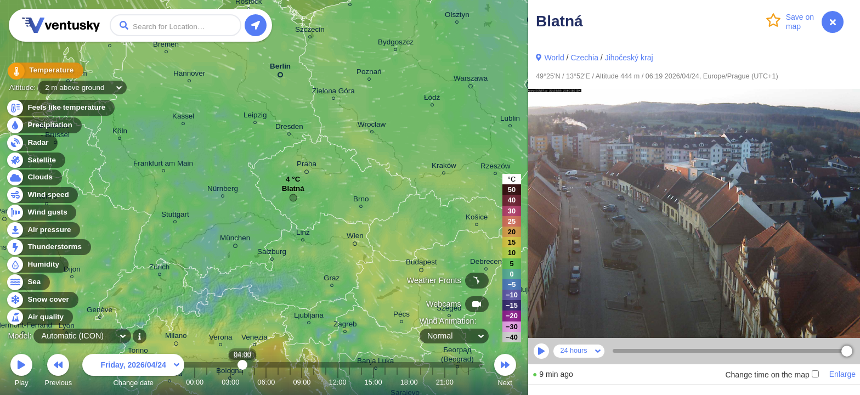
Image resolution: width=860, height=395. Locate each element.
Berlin (280, 68)
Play (21, 372)
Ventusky (59, 25)
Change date (133, 372)
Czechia (584, 57)
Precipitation (43, 125)
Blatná (293, 191)
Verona (221, 339)
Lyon (67, 327)
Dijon (72, 270)
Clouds (34, 177)
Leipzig (255, 116)
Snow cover (42, 300)
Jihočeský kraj (629, 57)
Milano (176, 337)
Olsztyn (457, 16)
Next (505, 372)
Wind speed (42, 195)
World (554, 57)
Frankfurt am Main (163, 165)
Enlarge (842, 374)
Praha (306, 166)
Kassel (183, 117)
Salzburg (271, 253)
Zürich (159, 268)
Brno (361, 200)
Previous (58, 372)
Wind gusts (41, 213)
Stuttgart (175, 216)
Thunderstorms (48, 247)
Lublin (510, 120)
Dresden (289, 128)
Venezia (254, 339)
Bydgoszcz (396, 43)
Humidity (37, 265)
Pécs (401, 315)
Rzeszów (495, 167)
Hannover (189, 75)
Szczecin (310, 31)
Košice (477, 218)
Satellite (35, 160)
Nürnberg (222, 190)
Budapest (421, 264)
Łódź (432, 99)
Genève (99, 311)
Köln (119, 132)
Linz (303, 234)
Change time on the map (771, 374)
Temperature (43, 71)
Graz (332, 279)
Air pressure (43, 230)
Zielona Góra (333, 92)
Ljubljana (309, 317)
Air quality (39, 317)
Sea (28, 282)
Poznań (369, 73)
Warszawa (471, 80)
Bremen (166, 46)
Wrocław (372, 126)
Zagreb (345, 325)
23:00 (468, 382)
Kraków (444, 167)
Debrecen (486, 263)
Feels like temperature (60, 108)
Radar (32, 143)
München (235, 240)
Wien (355, 238)
